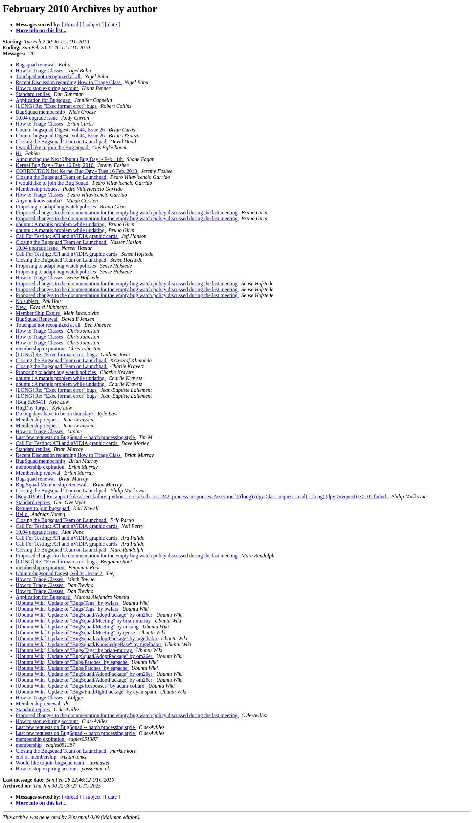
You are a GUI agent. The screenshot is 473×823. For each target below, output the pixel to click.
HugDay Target (32, 408)
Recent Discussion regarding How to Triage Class (69, 82)
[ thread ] (71, 24)
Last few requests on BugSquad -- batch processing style (76, 437)
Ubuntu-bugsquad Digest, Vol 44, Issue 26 (61, 129)
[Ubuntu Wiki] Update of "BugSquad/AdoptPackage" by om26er (85, 615)
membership (29, 745)
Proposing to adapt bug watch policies (56, 206)
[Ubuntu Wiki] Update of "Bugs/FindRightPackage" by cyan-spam (86, 691)
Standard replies (33, 94)
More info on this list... (41, 30)
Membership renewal (39, 473)
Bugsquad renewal (36, 64)
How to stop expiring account (47, 88)
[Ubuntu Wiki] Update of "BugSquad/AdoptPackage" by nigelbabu (87, 638)
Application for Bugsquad (44, 100)
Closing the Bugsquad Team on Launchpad (61, 141)
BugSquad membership (41, 112)
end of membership (37, 757)
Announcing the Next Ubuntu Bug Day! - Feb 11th (70, 159)
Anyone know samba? (40, 200)
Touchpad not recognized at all (49, 76)
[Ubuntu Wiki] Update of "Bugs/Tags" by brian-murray (74, 650)
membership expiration (41, 348)
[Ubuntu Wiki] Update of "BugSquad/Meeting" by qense (76, 632)
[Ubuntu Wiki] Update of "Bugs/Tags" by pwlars (68, 603)
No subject (28, 301)
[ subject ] (93, 24)
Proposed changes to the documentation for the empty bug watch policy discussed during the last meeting (127, 212)
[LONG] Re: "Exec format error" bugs (57, 106)
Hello (22, 514)
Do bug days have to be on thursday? (55, 413)
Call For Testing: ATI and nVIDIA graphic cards (67, 236)
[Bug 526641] (31, 402)
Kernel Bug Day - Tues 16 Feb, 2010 (55, 165)
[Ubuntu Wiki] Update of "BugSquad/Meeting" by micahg (78, 626)
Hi (19, 153)
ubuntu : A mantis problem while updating (61, 224)
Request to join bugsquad (43, 508)
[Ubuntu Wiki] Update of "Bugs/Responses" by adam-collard (81, 686)
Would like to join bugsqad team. (51, 762)
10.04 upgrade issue (37, 118)
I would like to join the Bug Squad (53, 147)
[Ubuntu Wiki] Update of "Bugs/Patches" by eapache (72, 662)
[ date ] (112, 24)
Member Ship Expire (38, 313)
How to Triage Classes (40, 70)
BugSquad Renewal (37, 319)
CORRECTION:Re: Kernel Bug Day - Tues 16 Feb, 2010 (77, 171)
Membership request (38, 189)
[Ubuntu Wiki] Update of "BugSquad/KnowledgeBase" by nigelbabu (89, 644)
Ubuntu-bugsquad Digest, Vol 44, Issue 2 (59, 573)
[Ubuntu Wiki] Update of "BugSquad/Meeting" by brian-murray (84, 620)
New (21, 307)
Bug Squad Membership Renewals (53, 484)
